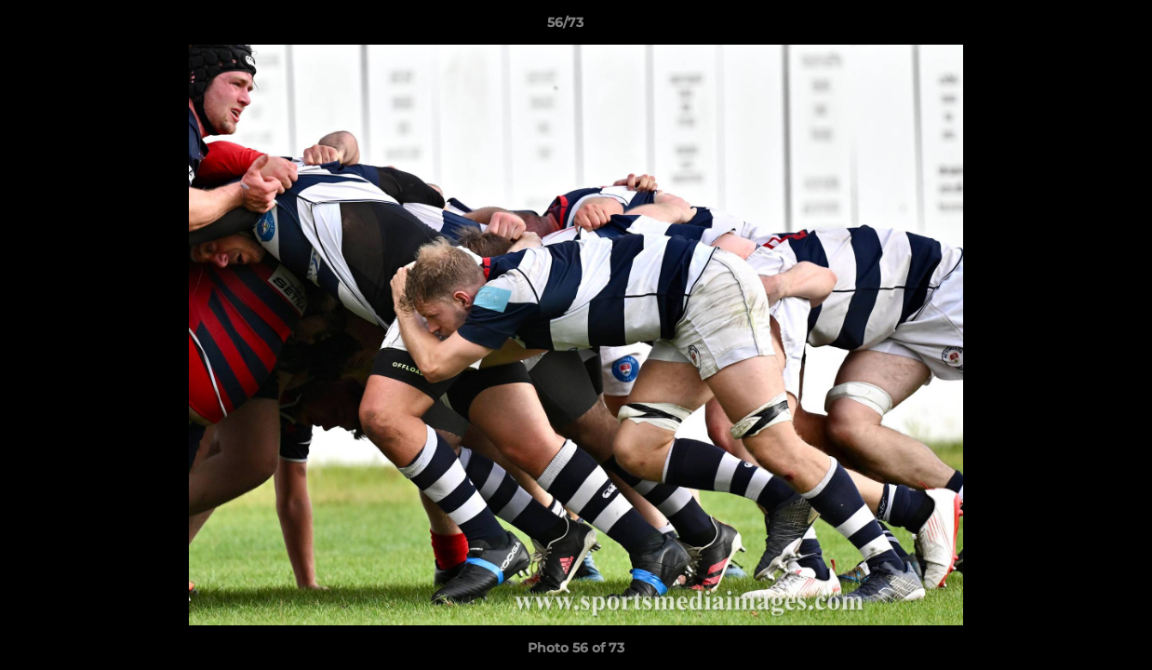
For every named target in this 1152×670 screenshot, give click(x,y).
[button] (1074, 27)
